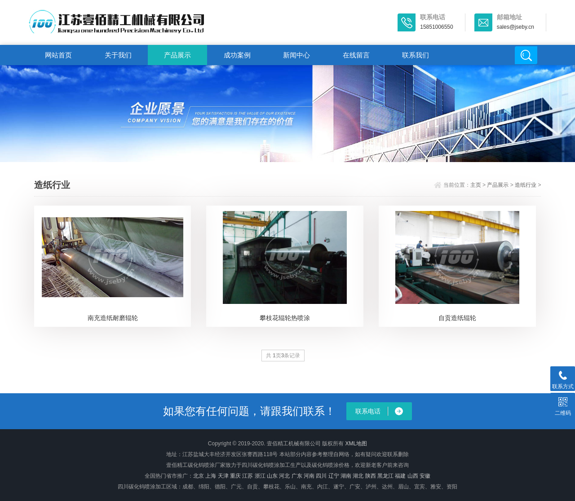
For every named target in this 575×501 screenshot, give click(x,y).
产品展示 (177, 55)
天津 (223, 476)
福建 (400, 476)
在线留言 (356, 55)
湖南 (346, 476)
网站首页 (58, 55)
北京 (198, 476)
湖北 (358, 476)
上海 (210, 476)
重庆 (235, 476)
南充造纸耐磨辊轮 (113, 317)
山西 (412, 476)
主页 (475, 185)
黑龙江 (385, 476)
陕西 (370, 476)
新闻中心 (296, 55)
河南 (309, 476)
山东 (272, 476)
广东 (297, 476)
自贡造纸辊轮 (457, 317)
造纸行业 (525, 185)
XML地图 (356, 443)
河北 (284, 476)
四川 (321, 476)
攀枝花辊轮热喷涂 (285, 317)
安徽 (425, 476)
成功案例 (237, 55)
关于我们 (118, 55)
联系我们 (415, 55)
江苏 (247, 476)
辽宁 (333, 476)
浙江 (260, 476)
